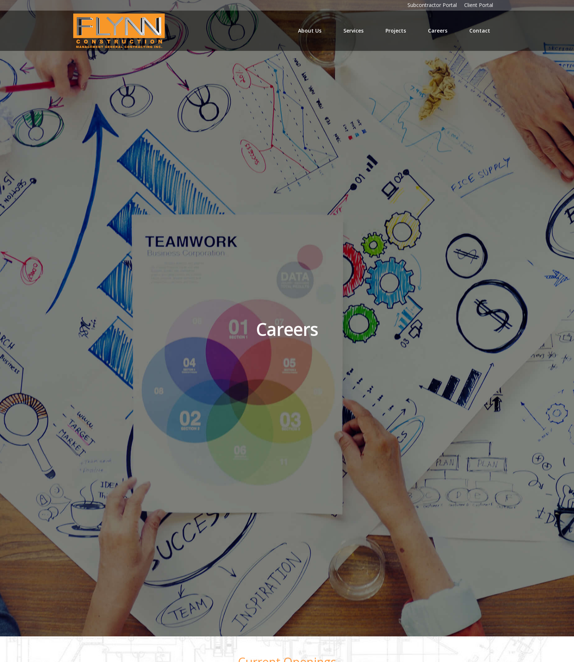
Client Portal (478, 4)
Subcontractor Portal (432, 4)
